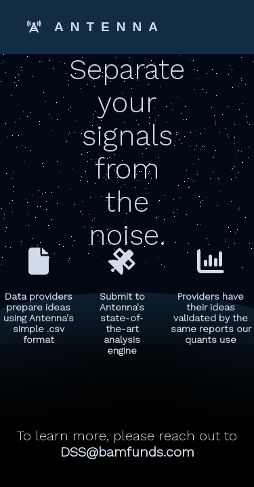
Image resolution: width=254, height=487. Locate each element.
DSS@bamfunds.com (127, 452)
